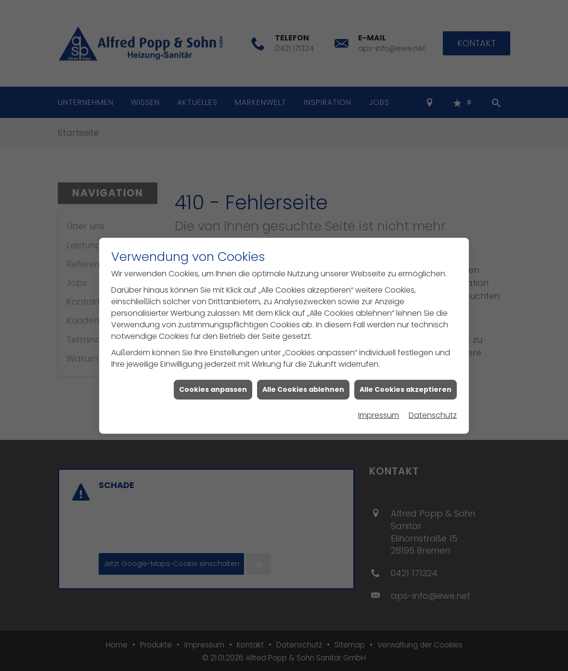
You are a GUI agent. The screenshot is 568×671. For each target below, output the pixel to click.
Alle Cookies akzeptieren (406, 385)
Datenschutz (433, 410)
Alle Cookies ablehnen (303, 385)
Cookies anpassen (213, 385)
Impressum (378, 410)
